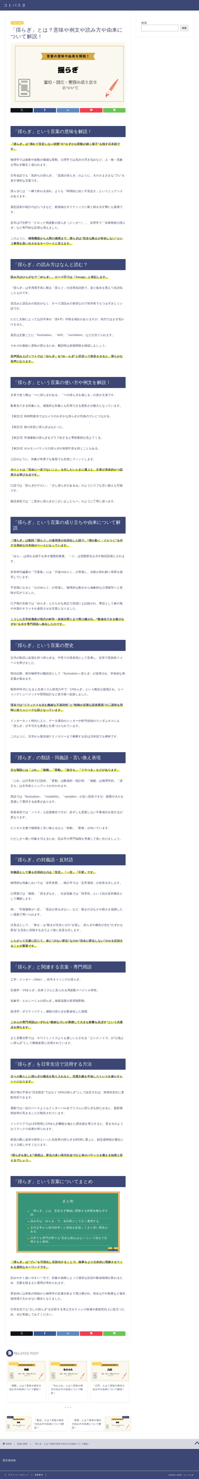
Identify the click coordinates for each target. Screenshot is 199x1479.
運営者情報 (9, 1460)
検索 (144, 22)
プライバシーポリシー (18, 1475)
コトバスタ (15, 5)
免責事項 (39, 1475)
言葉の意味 (17, 23)
